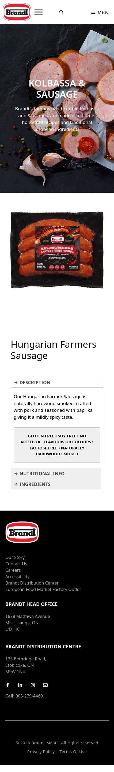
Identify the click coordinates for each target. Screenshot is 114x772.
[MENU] (38, 11)
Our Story (15, 557)
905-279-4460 (24, 696)
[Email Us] (45, 685)
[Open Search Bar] (61, 12)
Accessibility (17, 576)
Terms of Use (73, 751)
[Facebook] (7, 685)
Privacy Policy (41, 751)
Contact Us (16, 564)
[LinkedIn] (20, 685)
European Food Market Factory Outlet (43, 589)
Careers (13, 570)
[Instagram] (33, 685)
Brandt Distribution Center (32, 583)
